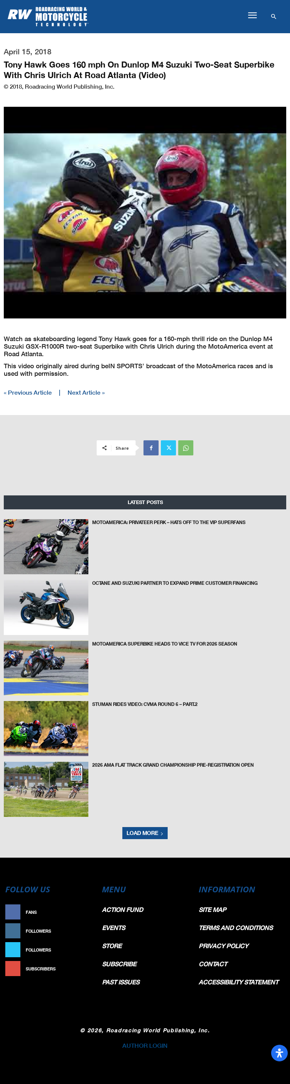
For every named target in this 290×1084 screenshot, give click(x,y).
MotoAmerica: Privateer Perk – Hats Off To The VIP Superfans (168, 522)
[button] (252, 15)
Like (86, 912)
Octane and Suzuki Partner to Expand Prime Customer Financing (175, 583)
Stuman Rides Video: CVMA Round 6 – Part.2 (144, 704)
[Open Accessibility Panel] (279, 1053)
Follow (82, 931)
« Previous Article (28, 392)
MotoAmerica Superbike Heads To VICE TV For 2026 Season (164, 643)
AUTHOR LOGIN (145, 1045)
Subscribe (79, 968)
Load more (145, 833)
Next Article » (86, 392)
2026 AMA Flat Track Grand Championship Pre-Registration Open (173, 764)
